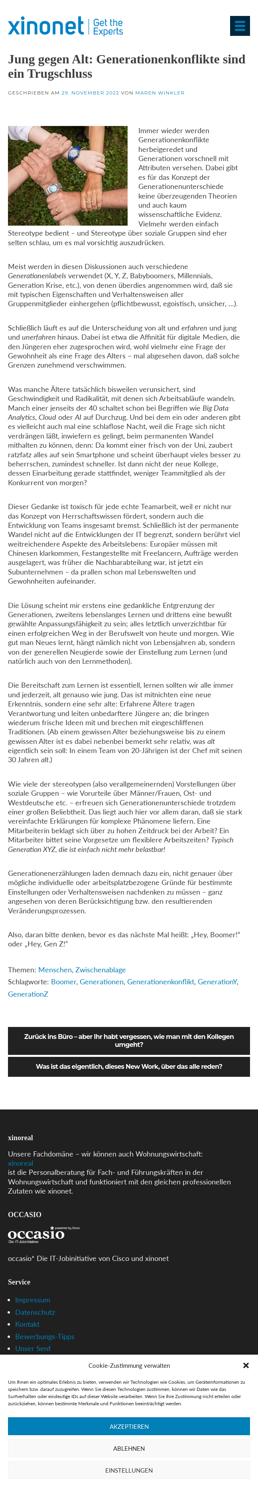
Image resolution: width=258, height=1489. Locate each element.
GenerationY (217, 981)
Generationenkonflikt (160, 981)
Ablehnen (129, 1448)
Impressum (32, 1299)
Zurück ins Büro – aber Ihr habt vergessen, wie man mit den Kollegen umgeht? (129, 1040)
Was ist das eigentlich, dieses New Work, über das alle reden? (129, 1066)
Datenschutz (35, 1312)
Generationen (102, 981)
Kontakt (27, 1324)
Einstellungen (129, 1470)
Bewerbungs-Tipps (45, 1336)
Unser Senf (33, 1348)
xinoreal (20, 1163)
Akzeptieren (129, 1426)
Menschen (55, 969)
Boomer (63, 981)
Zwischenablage (100, 969)
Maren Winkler (160, 93)
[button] (246, 1365)
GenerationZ (28, 993)
